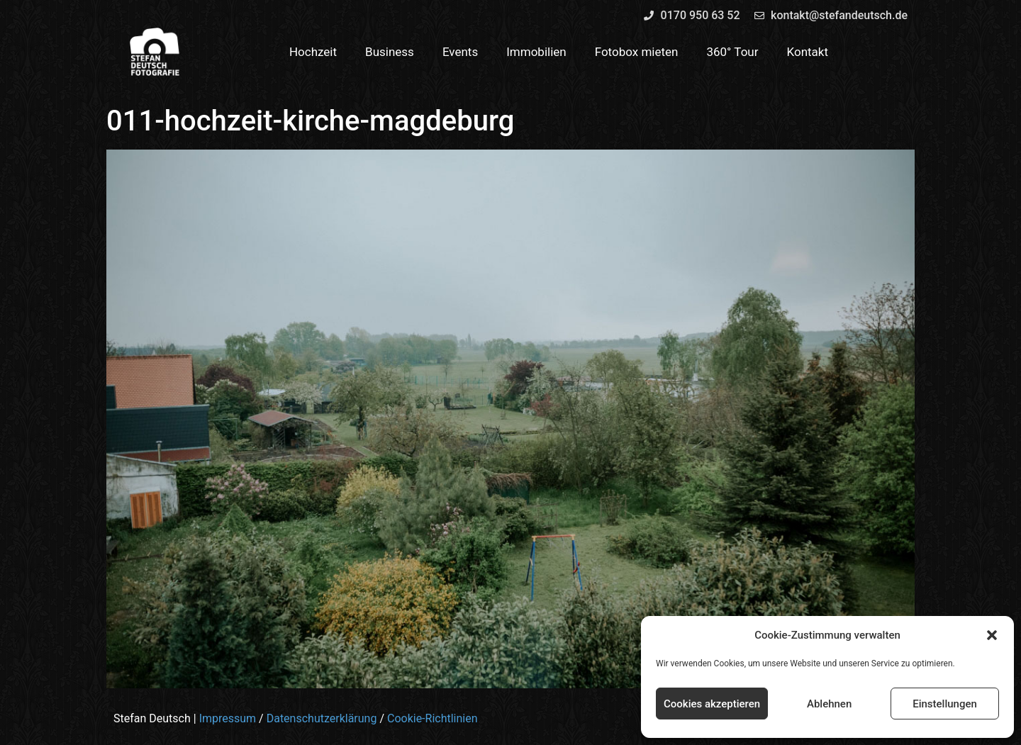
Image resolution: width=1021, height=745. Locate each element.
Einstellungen (945, 704)
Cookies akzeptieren (712, 704)
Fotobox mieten (637, 52)
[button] (992, 635)
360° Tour (732, 52)
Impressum (228, 718)
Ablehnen (829, 704)
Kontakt (808, 52)
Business (389, 52)
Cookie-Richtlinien (432, 718)
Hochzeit (313, 52)
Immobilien (536, 52)
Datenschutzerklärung (322, 718)
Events (460, 52)
